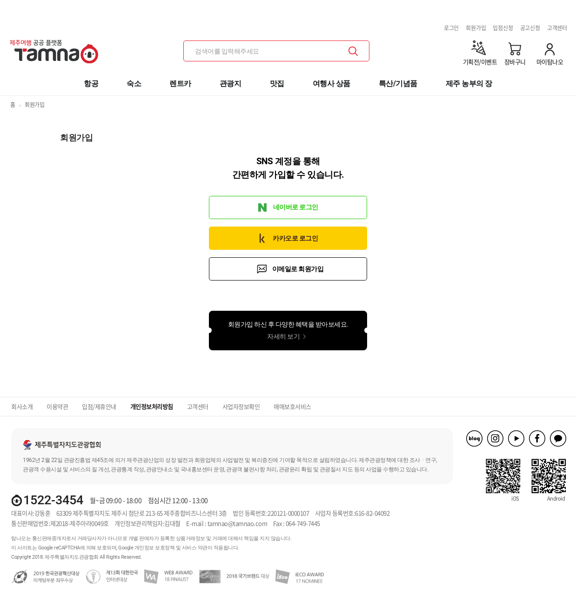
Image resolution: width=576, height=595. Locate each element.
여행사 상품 (331, 83)
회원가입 (476, 28)
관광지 (230, 83)
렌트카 (180, 83)
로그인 (451, 28)
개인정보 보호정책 (154, 548)
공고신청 (530, 28)
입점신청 (503, 28)
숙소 (134, 83)
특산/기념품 (398, 83)
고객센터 (557, 28)
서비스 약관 (195, 548)
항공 (91, 83)
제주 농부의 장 (469, 83)
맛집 (277, 83)
